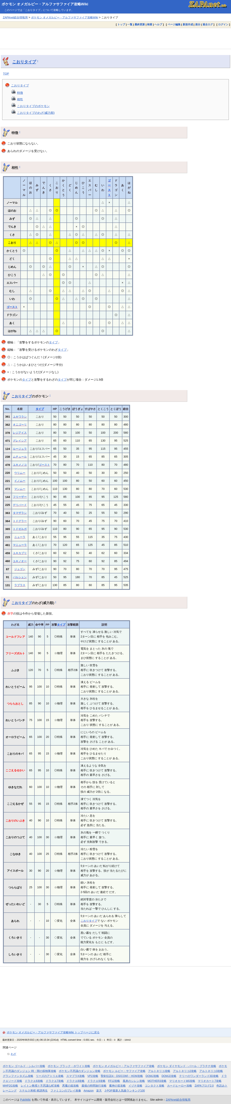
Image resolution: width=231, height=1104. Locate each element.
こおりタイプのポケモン (33, 106)
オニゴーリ (20, 424)
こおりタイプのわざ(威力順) (36, 112)
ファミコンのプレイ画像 (65, 1090)
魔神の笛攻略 (117, 1085)
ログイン (223, 24)
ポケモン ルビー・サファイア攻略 (124, 1071)
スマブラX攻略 (75, 1075)
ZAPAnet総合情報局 (15, 17)
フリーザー (20, 496)
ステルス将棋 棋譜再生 (33, 1090)
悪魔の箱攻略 (70, 1085)
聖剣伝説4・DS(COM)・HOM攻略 (122, 1075)
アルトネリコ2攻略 (185, 1071)
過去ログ (207, 24)
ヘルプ (158, 24)
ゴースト (12, 307)
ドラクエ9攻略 (96, 1080)
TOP (6, 73)
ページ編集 (174, 24)
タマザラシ (20, 512)
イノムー (19, 480)
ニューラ (19, 537)
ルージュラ (20, 448)
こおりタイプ (24, 62)
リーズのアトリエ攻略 (50, 1075)
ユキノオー (20, 561)
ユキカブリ (20, 553)
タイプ (53, 342)
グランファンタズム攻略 (18, 1075)
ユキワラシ (20, 416)
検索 (149, 24)
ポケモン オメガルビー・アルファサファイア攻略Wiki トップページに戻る (53, 1032)
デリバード (20, 504)
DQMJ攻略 (152, 1075)
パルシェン (20, 577)
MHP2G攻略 (10, 1085)
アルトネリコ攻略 (159, 1071)
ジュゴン (19, 569)
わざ (13, 1054)
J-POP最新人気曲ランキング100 (125, 1090)
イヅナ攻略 (135, 1085)
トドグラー (20, 521)
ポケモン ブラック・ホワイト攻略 (69, 1066)
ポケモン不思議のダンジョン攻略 (79, 1071)
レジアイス (20, 432)
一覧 (129, 24)
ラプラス (19, 585)
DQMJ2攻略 (169, 1075)
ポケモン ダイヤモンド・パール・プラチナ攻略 (186, 1066)
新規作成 (188, 24)
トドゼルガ (20, 528)
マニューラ (20, 544)
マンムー (19, 488)
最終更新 (140, 24)
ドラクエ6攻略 (34, 1080)
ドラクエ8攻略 (76, 1080)
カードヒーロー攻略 (179, 1085)
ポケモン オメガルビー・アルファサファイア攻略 (124, 1066)
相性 (20, 99)
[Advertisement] (115, 38)
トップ (121, 24)
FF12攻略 (114, 1080)
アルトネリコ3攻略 (211, 1071)
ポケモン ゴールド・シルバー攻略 (24, 1066)
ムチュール (20, 456)
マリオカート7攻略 (209, 1080)
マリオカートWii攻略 (182, 1080)
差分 (197, 24)
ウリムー (19, 472)
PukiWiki (25, 1099)
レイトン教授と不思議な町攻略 (40, 1085)
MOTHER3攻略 (157, 1080)
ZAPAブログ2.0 (204, 1085)
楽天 (99, 1090)
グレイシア (20, 440)
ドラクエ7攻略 (55, 1080)
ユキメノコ (20, 464)
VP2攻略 (92, 1075)
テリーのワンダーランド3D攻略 (199, 1075)
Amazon (89, 1090)
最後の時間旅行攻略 (94, 1085)
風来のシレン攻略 (134, 1080)
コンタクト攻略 (154, 1085)
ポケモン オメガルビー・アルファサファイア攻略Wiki (45, 4)
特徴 (20, 92)
